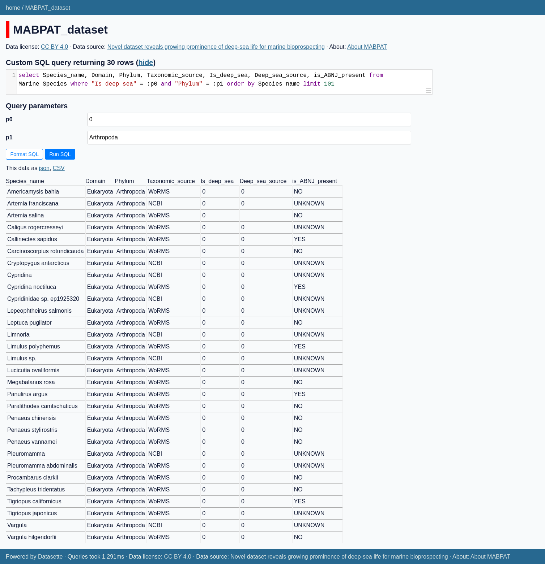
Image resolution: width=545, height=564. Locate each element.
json (44, 168)
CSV (59, 168)
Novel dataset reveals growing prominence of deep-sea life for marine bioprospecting (216, 47)
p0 (9, 119)
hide (145, 62)
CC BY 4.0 (54, 47)
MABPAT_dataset (47, 8)
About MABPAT (367, 47)
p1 (9, 137)
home (13, 8)
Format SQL (24, 154)
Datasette (50, 557)
